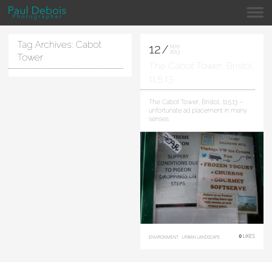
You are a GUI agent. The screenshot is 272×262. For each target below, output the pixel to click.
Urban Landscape (201, 237)
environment (163, 237)
